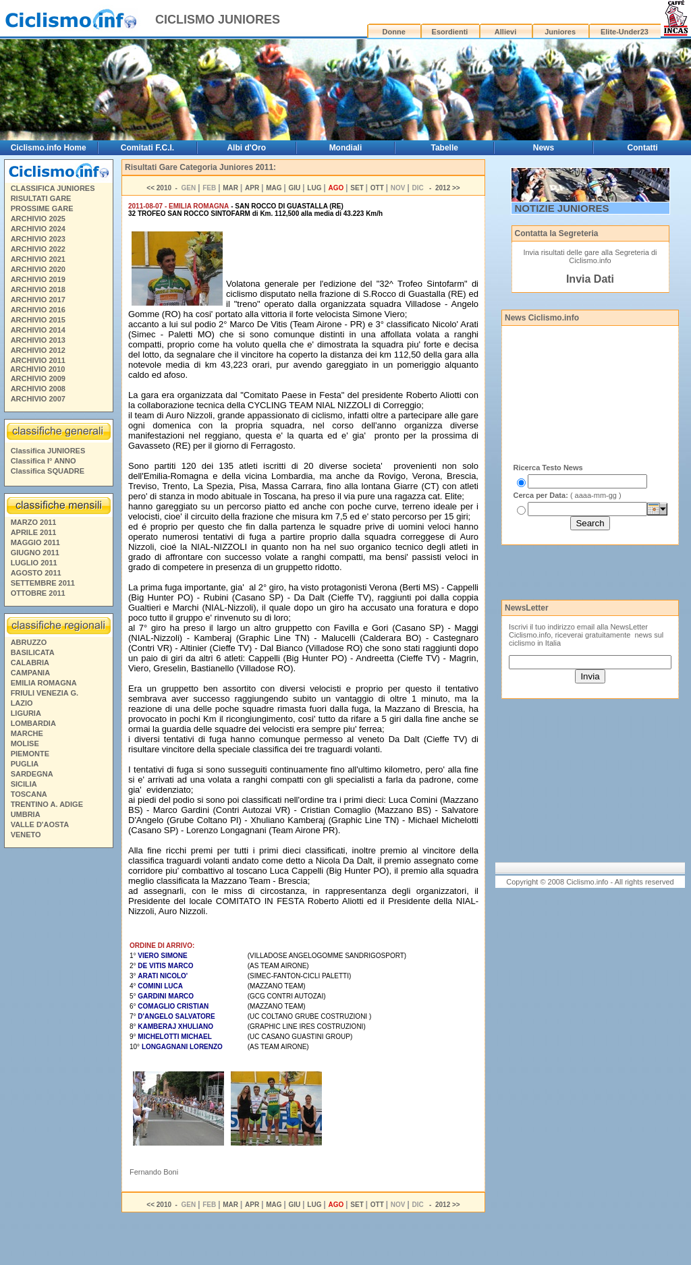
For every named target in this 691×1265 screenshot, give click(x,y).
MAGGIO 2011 (35, 542)
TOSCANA (29, 794)
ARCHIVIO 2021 (38, 259)
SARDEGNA (32, 774)
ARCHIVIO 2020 (38, 269)
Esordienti (450, 32)
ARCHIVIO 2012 (38, 350)
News (543, 147)
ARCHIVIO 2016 (38, 310)
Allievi (505, 32)
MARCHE (27, 733)
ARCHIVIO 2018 (38, 289)
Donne (394, 32)
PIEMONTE (30, 754)
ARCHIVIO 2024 (38, 229)
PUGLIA (25, 764)
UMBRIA (25, 814)
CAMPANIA (30, 673)
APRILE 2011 (34, 532)
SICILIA (24, 784)
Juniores (560, 32)
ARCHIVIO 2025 (38, 219)
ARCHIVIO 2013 (38, 340)
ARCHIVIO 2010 (37, 369)
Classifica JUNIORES (48, 451)
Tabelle (444, 147)
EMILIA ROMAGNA (44, 683)
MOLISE (25, 743)
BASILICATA (33, 652)
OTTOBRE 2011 (38, 593)
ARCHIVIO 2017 (38, 300)
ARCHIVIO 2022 (38, 249)
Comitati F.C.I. (147, 147)
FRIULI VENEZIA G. (44, 693)
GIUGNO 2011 (35, 553)
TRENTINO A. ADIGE (47, 804)
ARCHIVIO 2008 (38, 389)
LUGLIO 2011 (34, 563)
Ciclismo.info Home (48, 147)
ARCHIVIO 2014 (38, 330)
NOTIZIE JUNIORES (562, 208)
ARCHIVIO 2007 (38, 399)
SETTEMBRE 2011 (43, 583)
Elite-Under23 (624, 32)
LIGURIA (26, 713)
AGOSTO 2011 (36, 573)
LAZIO (22, 703)
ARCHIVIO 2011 (38, 360)
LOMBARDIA (33, 723)
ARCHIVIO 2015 (38, 320)
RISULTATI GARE (41, 198)
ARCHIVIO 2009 (38, 378)
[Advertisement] (58, 1058)
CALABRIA (30, 662)
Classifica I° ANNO (43, 461)
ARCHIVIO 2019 (38, 279)
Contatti (643, 147)
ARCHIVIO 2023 (38, 239)
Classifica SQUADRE (47, 471)
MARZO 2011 (34, 522)
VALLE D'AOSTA (40, 824)
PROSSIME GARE (42, 208)
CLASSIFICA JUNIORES (53, 188)
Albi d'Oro (246, 147)
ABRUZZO (29, 642)
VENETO (26, 835)
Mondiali (345, 147)
